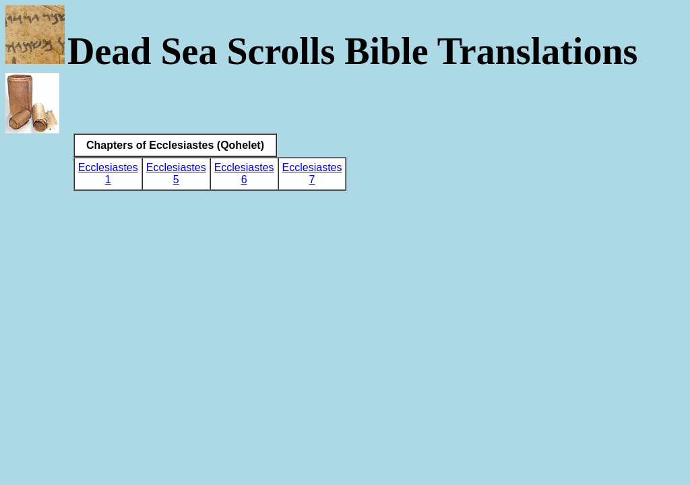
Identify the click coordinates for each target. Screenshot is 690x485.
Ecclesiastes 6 (244, 173)
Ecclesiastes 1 (108, 173)
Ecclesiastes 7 (312, 173)
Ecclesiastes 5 (176, 173)
